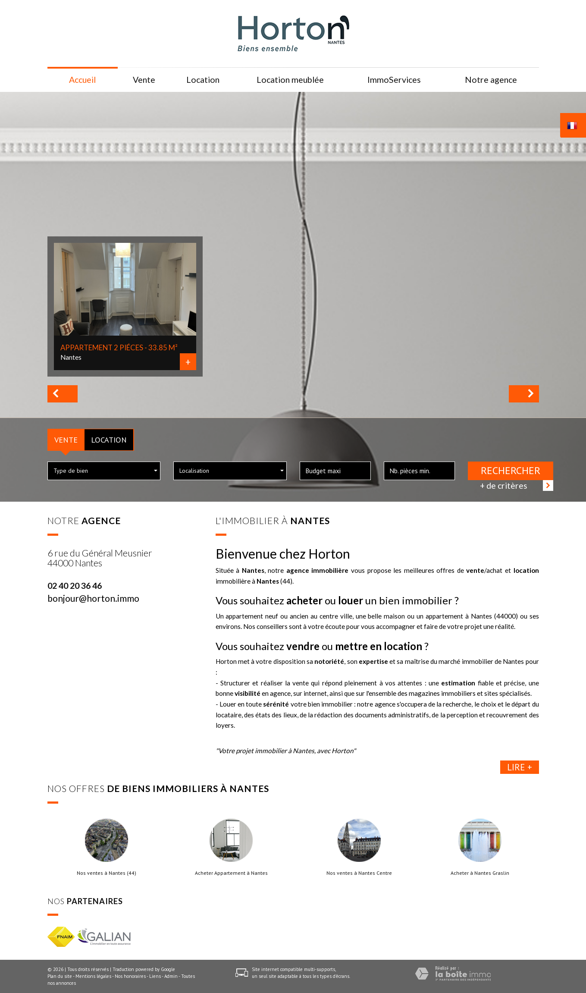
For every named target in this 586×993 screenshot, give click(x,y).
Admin (171, 976)
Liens (155, 976)
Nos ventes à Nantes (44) (106, 873)
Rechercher (510, 470)
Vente (66, 439)
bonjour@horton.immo (93, 598)
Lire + (519, 767)
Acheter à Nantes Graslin (480, 873)
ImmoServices (394, 80)
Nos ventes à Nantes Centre (359, 873)
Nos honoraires (130, 976)
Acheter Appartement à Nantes (231, 873)
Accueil (82, 80)
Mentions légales (93, 976)
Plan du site (59, 976)
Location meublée (290, 80)
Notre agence (491, 80)
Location (109, 439)
